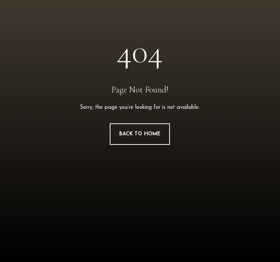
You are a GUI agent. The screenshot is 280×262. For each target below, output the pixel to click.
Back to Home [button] (139, 134)
